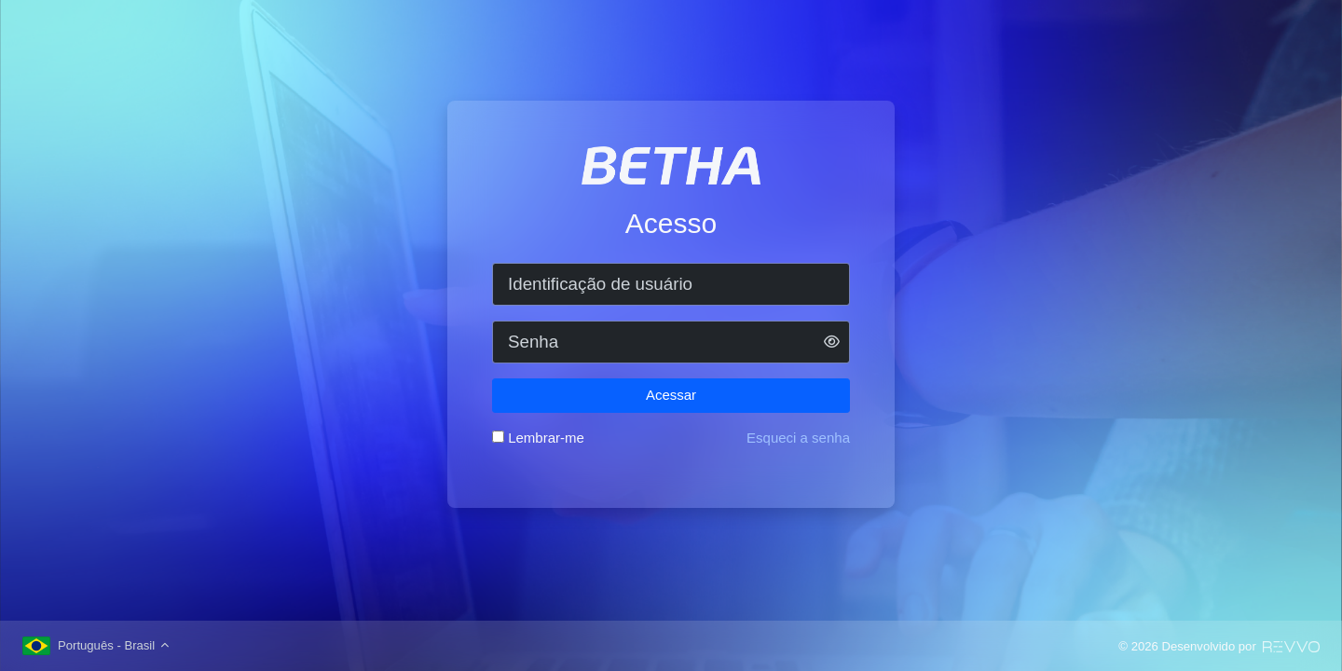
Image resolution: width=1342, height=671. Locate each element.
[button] (832, 342)
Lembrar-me (546, 437)
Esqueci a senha (798, 437)
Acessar (671, 395)
